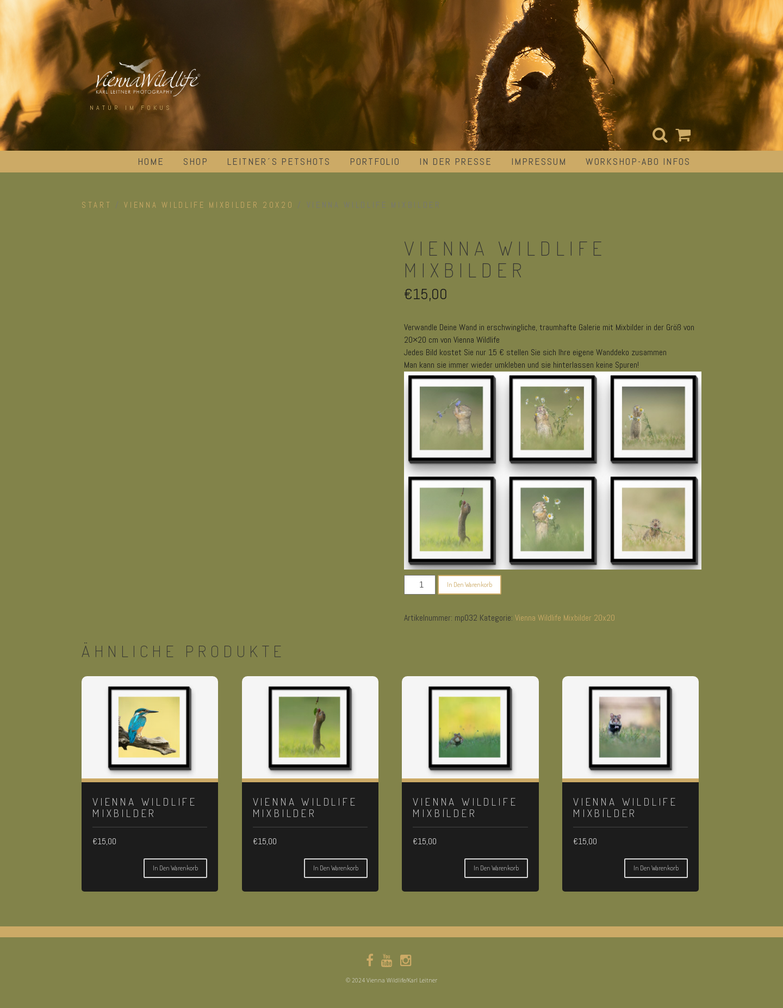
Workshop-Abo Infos (638, 161)
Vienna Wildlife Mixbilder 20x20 (209, 205)
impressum (539, 161)
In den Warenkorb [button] (175, 868)
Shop (195, 161)
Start (96, 205)
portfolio (375, 161)
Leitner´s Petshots (279, 161)
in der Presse (455, 161)
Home (151, 161)
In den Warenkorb (469, 584)
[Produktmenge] (420, 585)
